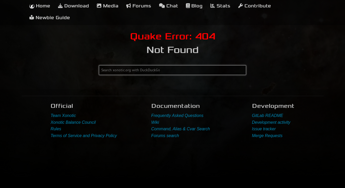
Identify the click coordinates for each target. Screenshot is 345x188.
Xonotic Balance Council (73, 122)
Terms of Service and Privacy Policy (84, 135)
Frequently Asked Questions (177, 115)
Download (73, 6)
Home (39, 6)
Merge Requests (267, 135)
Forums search (165, 135)
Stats (220, 6)
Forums (138, 6)
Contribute (254, 6)
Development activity (271, 122)
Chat (168, 6)
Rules (56, 129)
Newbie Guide (49, 17)
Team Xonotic (63, 115)
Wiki (155, 122)
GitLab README (267, 115)
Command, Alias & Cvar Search (180, 129)
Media (107, 6)
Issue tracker (264, 129)
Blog (194, 6)
